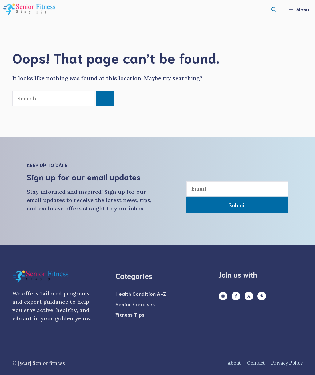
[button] (273, 9)
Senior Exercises (135, 304)
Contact (256, 363)
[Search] (105, 98)
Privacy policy (287, 363)
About (234, 363)
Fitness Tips (129, 314)
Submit (237, 205)
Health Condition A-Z (140, 293)
